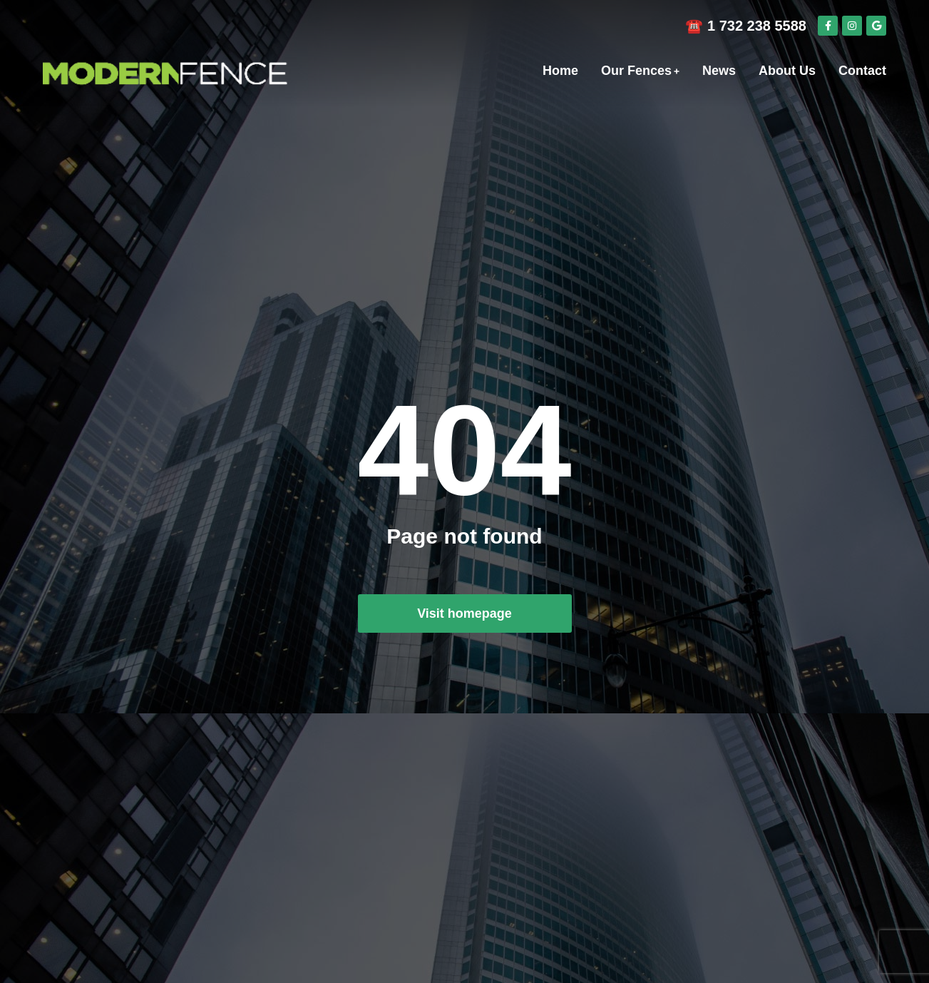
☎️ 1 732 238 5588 (745, 26)
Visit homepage (464, 613)
